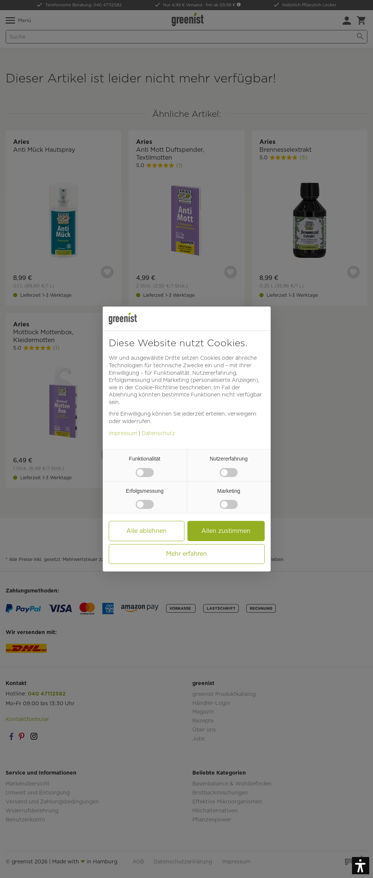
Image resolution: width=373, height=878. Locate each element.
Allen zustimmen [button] (225, 530)
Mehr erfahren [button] (186, 553)
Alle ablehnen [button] (146, 530)
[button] (360, 865)
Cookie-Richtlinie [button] (156, 387)
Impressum (123, 433)
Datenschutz (158, 433)
